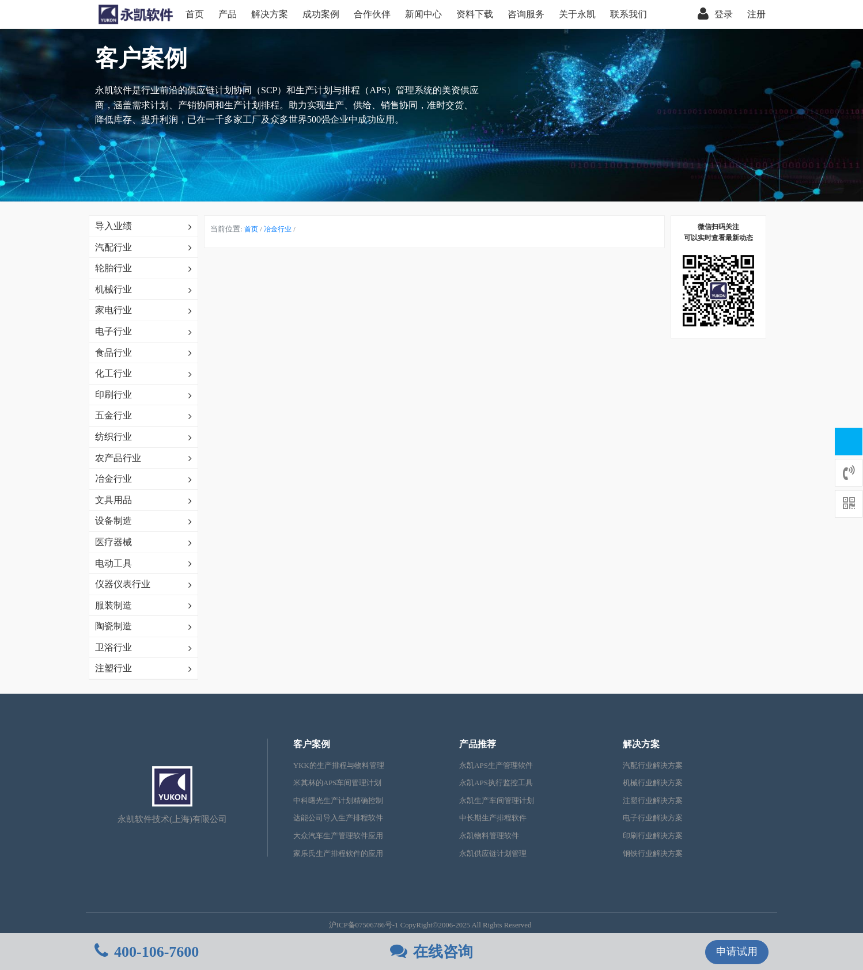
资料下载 (474, 14)
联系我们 (628, 14)
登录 (715, 14)
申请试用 (737, 951)
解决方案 (269, 14)
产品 (227, 14)
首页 (195, 14)
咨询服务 (526, 14)
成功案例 (320, 14)
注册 (756, 14)
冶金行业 (278, 229)
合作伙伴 (372, 14)
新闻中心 (423, 14)
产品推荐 (477, 744)
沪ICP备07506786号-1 (364, 925)
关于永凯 (577, 14)
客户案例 (311, 744)
